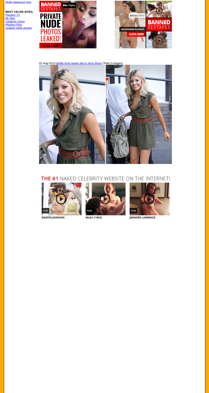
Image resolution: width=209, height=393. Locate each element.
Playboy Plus (14, 24)
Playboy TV (13, 15)
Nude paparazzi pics (18, 2)
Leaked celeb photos (19, 28)
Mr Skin (10, 18)
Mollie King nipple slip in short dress (78, 63)
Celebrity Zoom (15, 21)
